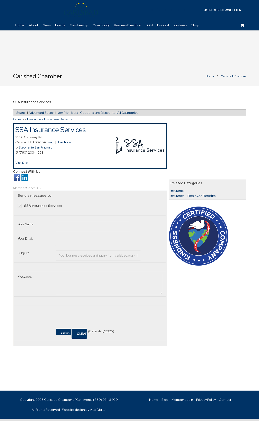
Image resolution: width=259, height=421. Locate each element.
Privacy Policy (206, 402)
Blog (164, 402)
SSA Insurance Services (50, 131)
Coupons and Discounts (97, 115)
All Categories (127, 115)
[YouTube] (171, 11)
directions (64, 144)
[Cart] (242, 27)
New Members (67, 115)
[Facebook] (152, 11)
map (51, 144)
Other (17, 121)
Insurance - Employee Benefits (192, 198)
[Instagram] (178, 11)
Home (153, 402)
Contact (225, 402)
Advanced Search (42, 115)
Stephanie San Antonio (36, 149)
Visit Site (21, 165)
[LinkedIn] (165, 11)
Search (21, 115)
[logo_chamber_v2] (81, 11)
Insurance (177, 193)
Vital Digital (98, 412)
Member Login (182, 402)
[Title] (185, 11)
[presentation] (87, 318)
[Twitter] (158, 11)
